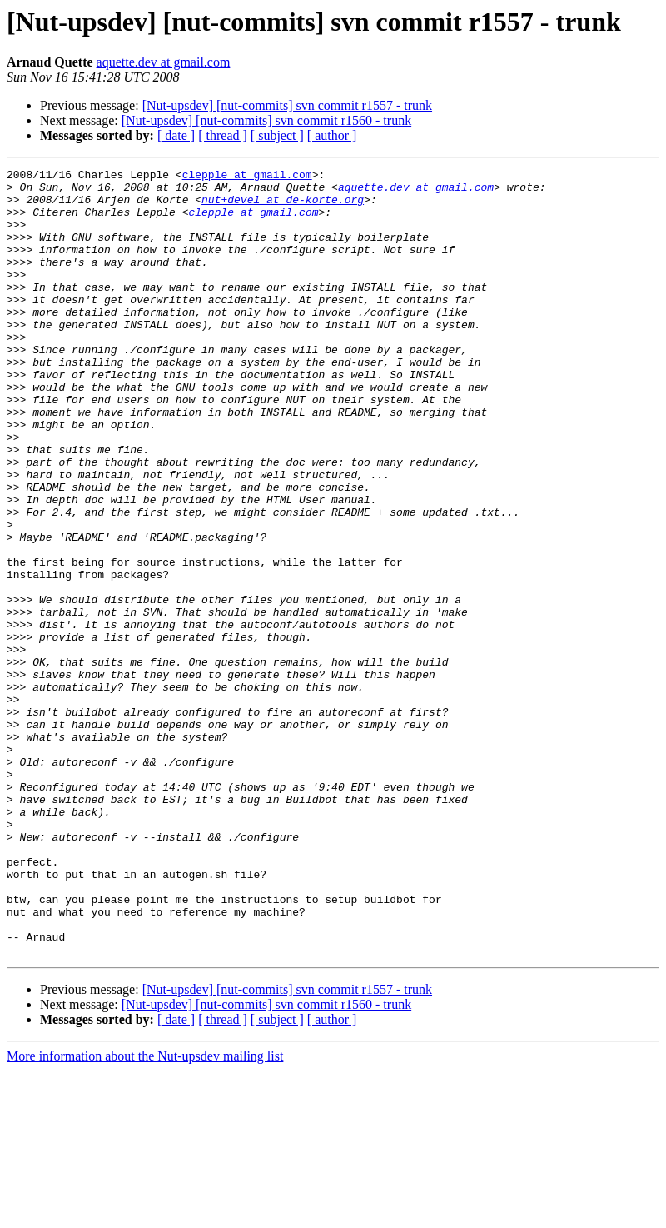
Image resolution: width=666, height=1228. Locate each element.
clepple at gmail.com (247, 176)
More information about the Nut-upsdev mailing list (145, 1213)
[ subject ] (277, 135)
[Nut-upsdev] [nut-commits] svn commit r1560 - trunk (266, 120)
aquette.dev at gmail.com (164, 62)
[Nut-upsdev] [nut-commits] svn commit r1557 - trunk (287, 105)
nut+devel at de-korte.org (282, 206)
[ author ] (332, 135)
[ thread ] (222, 135)
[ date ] (176, 135)
